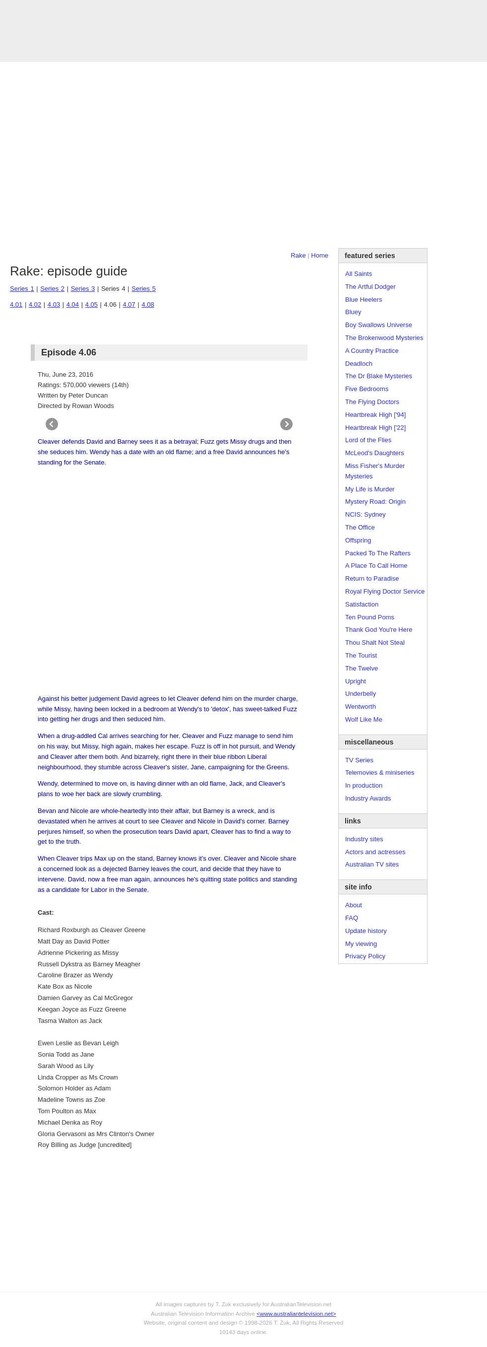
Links (156, 53)
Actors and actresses (375, 852)
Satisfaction (361, 604)
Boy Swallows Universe (378, 325)
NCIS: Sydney (365, 514)
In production (363, 785)
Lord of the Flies (368, 440)
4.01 (16, 304)
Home (319, 255)
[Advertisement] (93, 155)
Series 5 (143, 288)
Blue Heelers (363, 299)
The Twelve (361, 668)
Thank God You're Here (378, 629)
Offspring (358, 540)
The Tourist (361, 655)
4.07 (129, 304)
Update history (366, 931)
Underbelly (360, 693)
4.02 (35, 304)
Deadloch (358, 363)
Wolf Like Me (363, 719)
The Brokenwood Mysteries (384, 337)
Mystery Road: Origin (375, 501)
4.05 (91, 304)
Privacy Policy (365, 956)
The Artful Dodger (370, 286)
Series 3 (83, 288)
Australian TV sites (372, 864)
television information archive (243, 22)
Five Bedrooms (366, 389)
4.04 (72, 304)
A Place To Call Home (376, 565)
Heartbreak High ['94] (375, 414)
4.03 (54, 304)
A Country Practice (372, 350)
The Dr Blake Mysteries (378, 376)
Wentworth (360, 706)
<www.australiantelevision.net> (296, 1313)
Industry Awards (368, 798)
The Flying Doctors (372, 401)
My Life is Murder (370, 489)
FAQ (351, 918)
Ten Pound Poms (369, 617)
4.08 (147, 304)
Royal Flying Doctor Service (385, 591)
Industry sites (364, 839)
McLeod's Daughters (374, 453)
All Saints (358, 273)
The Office (360, 527)
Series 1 (22, 288)
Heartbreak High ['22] (375, 427)
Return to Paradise (372, 578)
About (353, 905)
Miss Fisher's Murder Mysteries (375, 471)
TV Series (90, 53)
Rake (298, 255)
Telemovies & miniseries (379, 772)
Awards (126, 53)
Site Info (188, 53)
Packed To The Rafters (378, 553)
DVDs (253, 53)
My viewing (361, 943)
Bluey (353, 312)
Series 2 (52, 288)
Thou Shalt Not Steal (375, 642)
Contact (222, 53)
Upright (355, 681)
